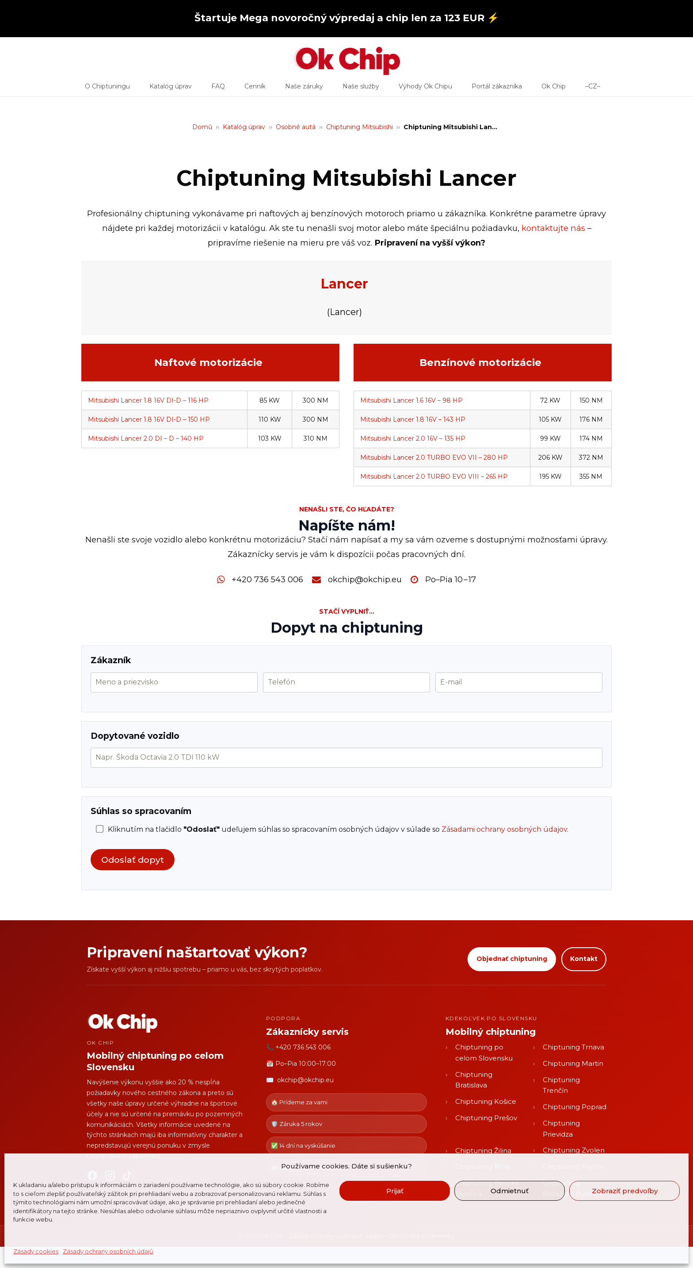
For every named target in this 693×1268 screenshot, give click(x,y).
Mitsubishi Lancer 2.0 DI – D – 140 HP (146, 438)
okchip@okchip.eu (365, 579)
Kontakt (584, 959)
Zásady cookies (35, 1251)
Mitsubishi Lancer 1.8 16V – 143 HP (412, 419)
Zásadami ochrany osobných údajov (504, 829)
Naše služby (361, 89)
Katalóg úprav (170, 89)
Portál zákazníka (497, 89)
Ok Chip (553, 89)
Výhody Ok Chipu (425, 89)
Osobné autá (296, 127)
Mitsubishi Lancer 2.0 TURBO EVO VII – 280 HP (434, 457)
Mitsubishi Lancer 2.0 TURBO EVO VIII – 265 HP (434, 476)
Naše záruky (304, 89)
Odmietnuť (510, 1191)
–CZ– (592, 89)
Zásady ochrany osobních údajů (108, 1251)
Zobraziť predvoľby (625, 1191)
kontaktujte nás (553, 228)
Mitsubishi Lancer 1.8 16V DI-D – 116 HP (148, 400)
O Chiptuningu (107, 89)
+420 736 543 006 (267, 579)
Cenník (255, 89)
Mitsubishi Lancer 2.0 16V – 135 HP (412, 438)
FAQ (218, 89)
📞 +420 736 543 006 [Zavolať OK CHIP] (298, 1047)
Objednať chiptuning (511, 959)
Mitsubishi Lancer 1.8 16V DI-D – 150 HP (149, 419)
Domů (202, 127)
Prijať (395, 1191)
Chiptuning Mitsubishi (359, 127)
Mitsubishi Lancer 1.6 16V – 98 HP (411, 400)
